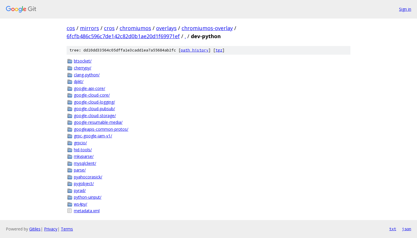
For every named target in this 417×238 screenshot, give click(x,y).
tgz (218, 50)
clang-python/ (87, 75)
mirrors (89, 28)
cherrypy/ (82, 68)
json (406, 228)
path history (195, 50)
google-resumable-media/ (98, 122)
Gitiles (35, 229)
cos (71, 28)
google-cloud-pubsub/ (94, 108)
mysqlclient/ (85, 163)
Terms (67, 229)
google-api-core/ (89, 88)
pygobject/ (84, 183)
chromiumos (135, 28)
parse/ (80, 170)
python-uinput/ (87, 197)
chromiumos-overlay (207, 28)
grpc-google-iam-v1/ (93, 136)
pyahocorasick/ (88, 177)
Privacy (50, 229)
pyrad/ (80, 190)
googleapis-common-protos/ (101, 129)
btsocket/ (83, 61)
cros (109, 28)
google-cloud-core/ (92, 95)
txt (392, 228)
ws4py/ (80, 204)
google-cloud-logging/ (94, 102)
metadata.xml (87, 210)
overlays (166, 28)
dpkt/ (78, 81)
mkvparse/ (84, 156)
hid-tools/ (83, 149)
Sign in (405, 9)
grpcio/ (80, 142)
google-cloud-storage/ (95, 115)
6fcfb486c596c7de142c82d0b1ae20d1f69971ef (123, 36)
